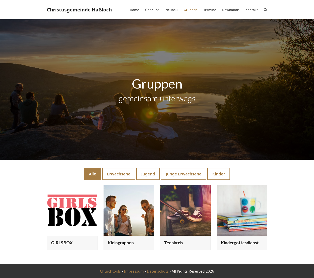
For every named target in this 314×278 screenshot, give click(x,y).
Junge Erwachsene (183, 174)
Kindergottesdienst (240, 242)
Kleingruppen (121, 242)
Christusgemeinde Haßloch (79, 9)
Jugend (148, 174)
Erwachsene (118, 174)
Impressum (134, 271)
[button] (265, 10)
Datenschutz (157, 271)
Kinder (218, 174)
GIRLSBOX (62, 242)
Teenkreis (173, 242)
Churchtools (110, 271)
